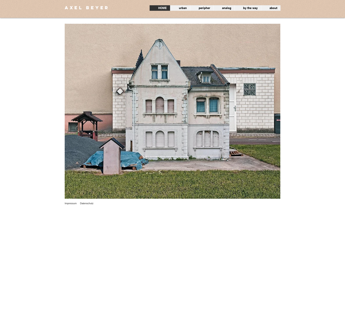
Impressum (71, 203)
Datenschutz (87, 203)
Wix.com (107, 312)
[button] (172, 111)
